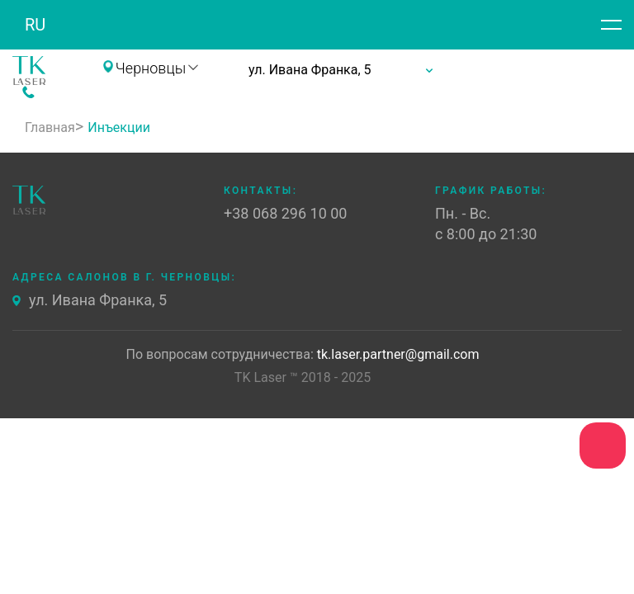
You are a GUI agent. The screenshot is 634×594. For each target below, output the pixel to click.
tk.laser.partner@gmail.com (398, 354)
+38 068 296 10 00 (90, 92)
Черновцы (151, 68)
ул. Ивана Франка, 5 (98, 300)
